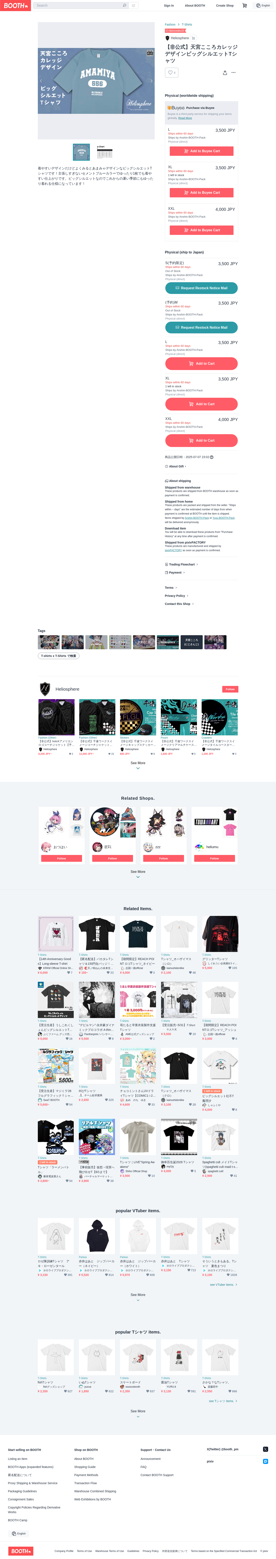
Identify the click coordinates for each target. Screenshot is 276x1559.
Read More (185, 118)
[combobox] (81, 5)
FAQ (144, 1467)
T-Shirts (187, 24)
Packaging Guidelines (22, 1491)
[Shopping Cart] (244, 5)
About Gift (176, 466)
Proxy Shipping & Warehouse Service (33, 1483)
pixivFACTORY (173, 550)
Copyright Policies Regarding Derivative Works (34, 1510)
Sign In (169, 5)
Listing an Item (17, 1459)
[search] (124, 6)
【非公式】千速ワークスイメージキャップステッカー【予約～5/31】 (136, 743)
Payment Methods (86, 1475)
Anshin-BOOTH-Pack (197, 517)
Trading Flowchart (182, 564)
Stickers (124, 737)
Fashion (170, 24)
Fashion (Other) (47, 737)
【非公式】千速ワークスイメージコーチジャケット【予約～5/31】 (96, 743)
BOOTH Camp (17, 1520)
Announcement (151, 1459)
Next (151, 80)
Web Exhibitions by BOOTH (92, 1499)
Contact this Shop (177, 604)
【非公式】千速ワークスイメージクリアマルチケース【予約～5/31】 (177, 743)
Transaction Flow (85, 1483)
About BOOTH (195, 5)
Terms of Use (84, 1551)
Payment (175, 572)
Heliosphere (67, 689)
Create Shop (225, 5)
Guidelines (133, 1551)
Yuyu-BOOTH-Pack (223, 517)
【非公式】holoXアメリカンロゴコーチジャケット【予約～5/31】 (55, 743)
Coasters (207, 737)
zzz (158, 847)
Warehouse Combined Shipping (95, 1491)
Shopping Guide (85, 1467)
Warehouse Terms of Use (109, 1551)
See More (138, 875)
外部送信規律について (175, 1551)
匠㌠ (108, 847)
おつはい (60, 847)
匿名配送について (20, 1475)
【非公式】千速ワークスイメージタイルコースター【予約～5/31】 (218, 743)
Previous (41, 80)
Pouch (164, 737)
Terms (169, 587)
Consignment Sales (21, 1499)
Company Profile (64, 1551)
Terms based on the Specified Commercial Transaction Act (224, 1551)
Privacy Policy (175, 595)
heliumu (212, 847)
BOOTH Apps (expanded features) (31, 1467)
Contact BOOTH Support (157, 1475)
